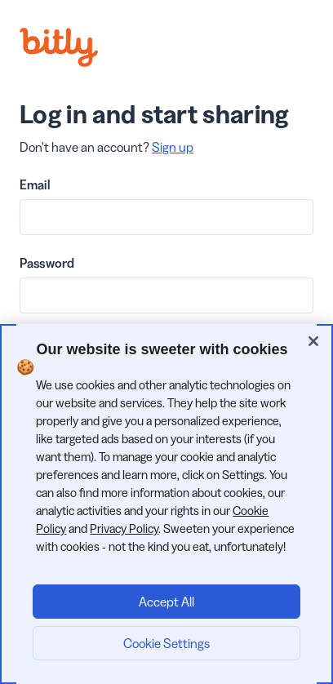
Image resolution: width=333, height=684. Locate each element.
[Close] (313, 341)
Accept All (166, 601)
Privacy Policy (124, 528)
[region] (166, 504)
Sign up (172, 147)
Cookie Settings (166, 643)
